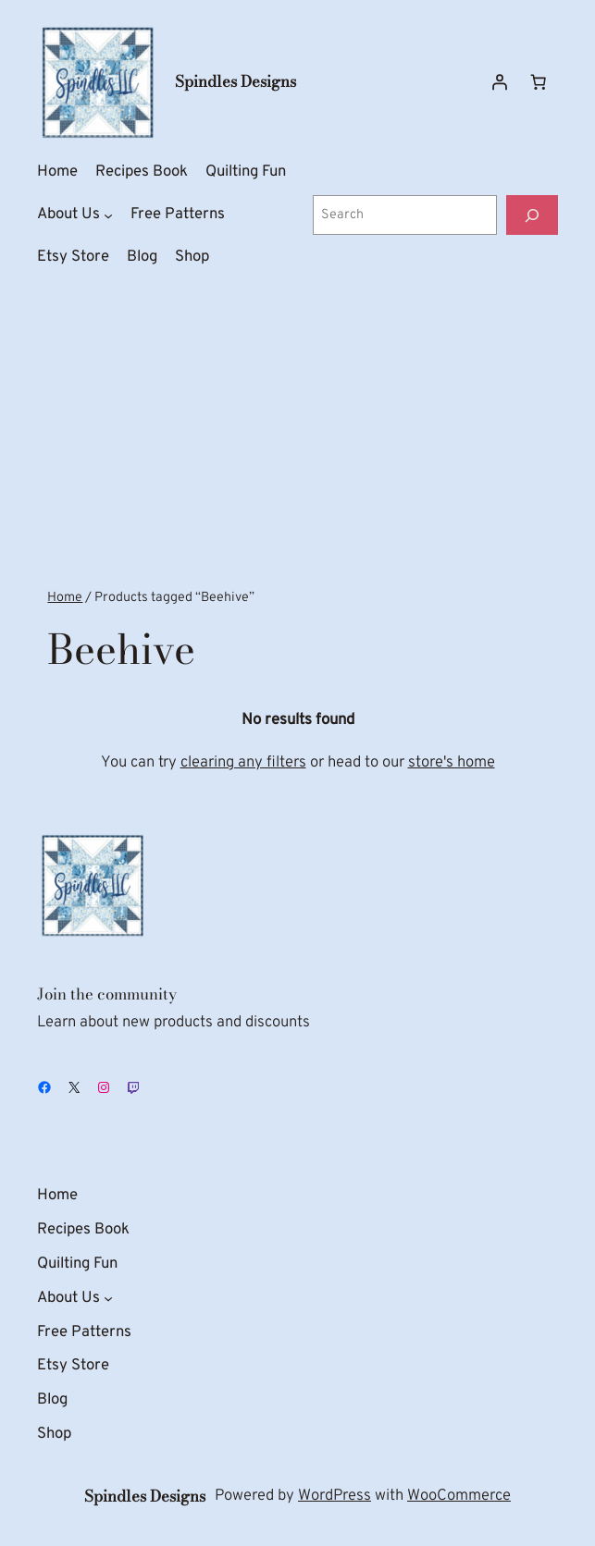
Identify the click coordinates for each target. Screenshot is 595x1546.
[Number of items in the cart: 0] (538, 82)
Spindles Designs (235, 81)
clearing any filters (243, 762)
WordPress (334, 1495)
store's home (451, 762)
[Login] (499, 82)
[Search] (532, 215)
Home (64, 598)
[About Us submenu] (108, 215)
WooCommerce (459, 1495)
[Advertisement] (297, 439)
